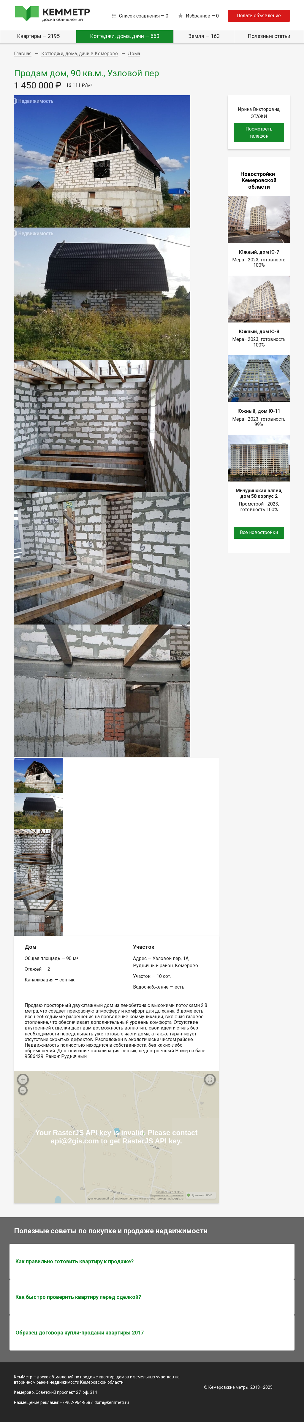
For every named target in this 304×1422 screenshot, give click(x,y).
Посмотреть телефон (259, 132)
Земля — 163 (204, 36)
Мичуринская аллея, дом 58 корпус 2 (259, 493)
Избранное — (202, 16)
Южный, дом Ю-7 (259, 252)
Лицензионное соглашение (166, 1195)
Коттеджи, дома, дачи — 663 (124, 36)
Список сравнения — (143, 16)
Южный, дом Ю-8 (259, 331)
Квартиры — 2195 (38, 36)
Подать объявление (259, 15)
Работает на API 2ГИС (169, 1192)
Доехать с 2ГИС (202, 1195)
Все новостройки (259, 532)
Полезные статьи (269, 36)
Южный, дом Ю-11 (259, 411)
